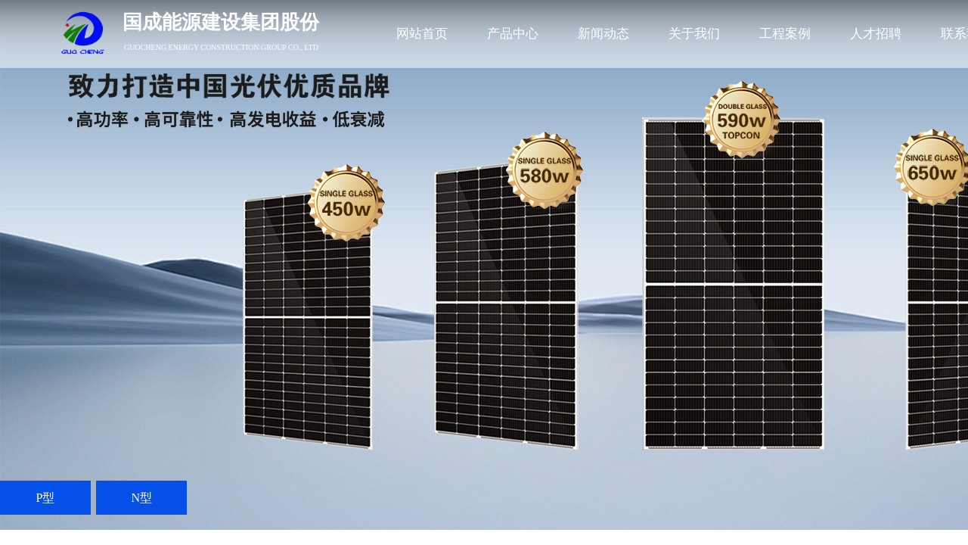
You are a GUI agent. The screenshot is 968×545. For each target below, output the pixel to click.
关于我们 (694, 33)
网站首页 (422, 33)
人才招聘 (875, 33)
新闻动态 (603, 33)
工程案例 (785, 33)
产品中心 (512, 33)
